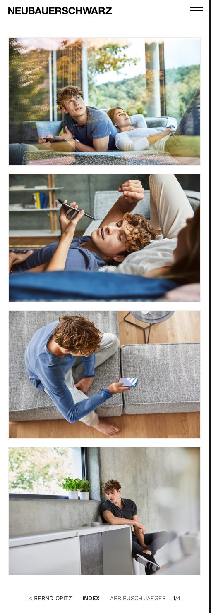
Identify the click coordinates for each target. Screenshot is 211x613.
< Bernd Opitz (50, 598)
